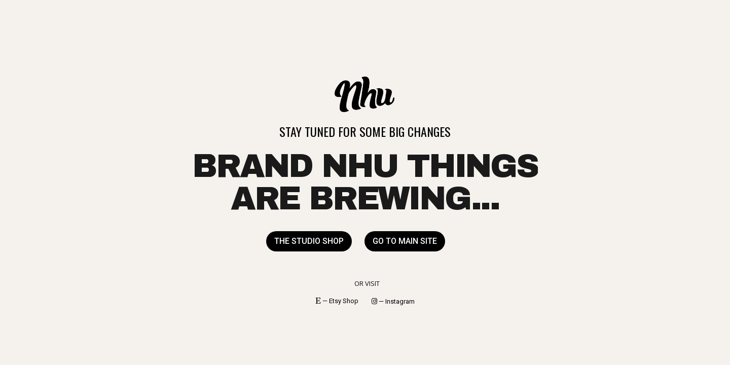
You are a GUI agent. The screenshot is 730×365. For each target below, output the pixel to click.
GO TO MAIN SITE (405, 241)
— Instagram (393, 301)
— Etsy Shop (337, 301)
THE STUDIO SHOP (309, 241)
